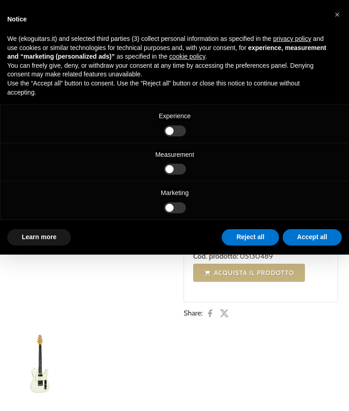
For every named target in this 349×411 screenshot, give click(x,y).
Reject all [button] (250, 237)
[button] (337, 14)
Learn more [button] (39, 237)
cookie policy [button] (187, 56)
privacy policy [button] (292, 38)
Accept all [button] (312, 237)
